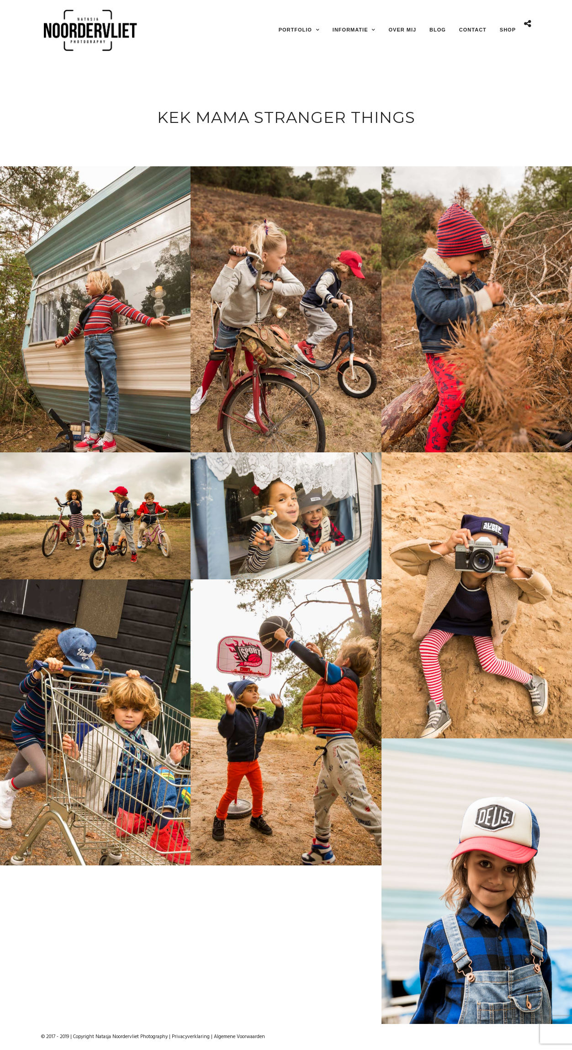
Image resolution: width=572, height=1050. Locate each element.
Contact (473, 29)
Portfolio (295, 29)
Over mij (402, 29)
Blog (437, 29)
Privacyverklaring (191, 1037)
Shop (508, 29)
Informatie (350, 29)
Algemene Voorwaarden (239, 1037)
